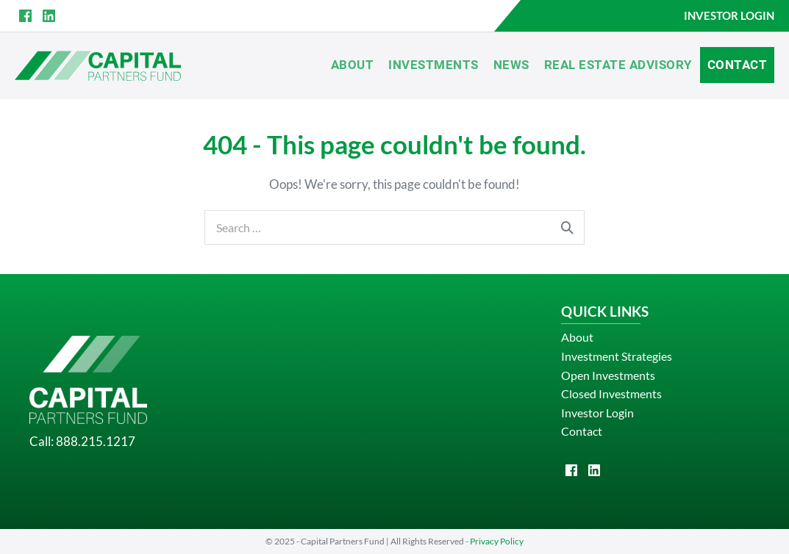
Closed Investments (611, 393)
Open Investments (608, 375)
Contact (737, 64)
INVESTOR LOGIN (729, 15)
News (511, 64)
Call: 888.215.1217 (82, 441)
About (352, 64)
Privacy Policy (497, 541)
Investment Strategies (616, 356)
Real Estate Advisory (618, 64)
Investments (433, 64)
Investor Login (597, 413)
